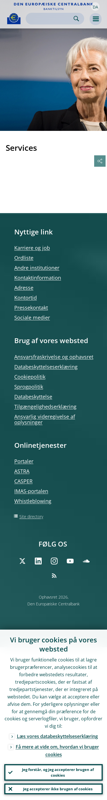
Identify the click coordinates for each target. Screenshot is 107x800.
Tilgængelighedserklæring (45, 406)
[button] (95, 6)
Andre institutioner (36, 267)
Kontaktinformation (37, 277)
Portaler (23, 461)
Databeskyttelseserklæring (46, 366)
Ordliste (23, 257)
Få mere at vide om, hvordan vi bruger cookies (57, 751)
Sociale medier (32, 317)
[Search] (50, 19)
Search (76, 19)
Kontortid (25, 297)
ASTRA (21, 471)
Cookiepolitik (29, 376)
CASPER (23, 481)
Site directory (31, 516)
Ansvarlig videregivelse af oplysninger (44, 419)
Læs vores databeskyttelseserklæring (57, 736)
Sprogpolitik (28, 386)
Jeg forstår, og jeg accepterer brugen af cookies (58, 772)
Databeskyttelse (33, 396)
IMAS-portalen (31, 491)
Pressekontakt (31, 307)
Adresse (23, 287)
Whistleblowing (32, 501)
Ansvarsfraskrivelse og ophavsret (53, 356)
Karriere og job (32, 247)
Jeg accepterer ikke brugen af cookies (57, 788)
